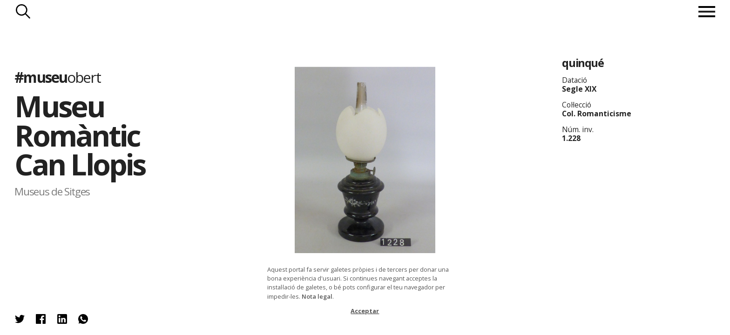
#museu (57, 77)
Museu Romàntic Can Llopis (79, 135)
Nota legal (317, 296)
